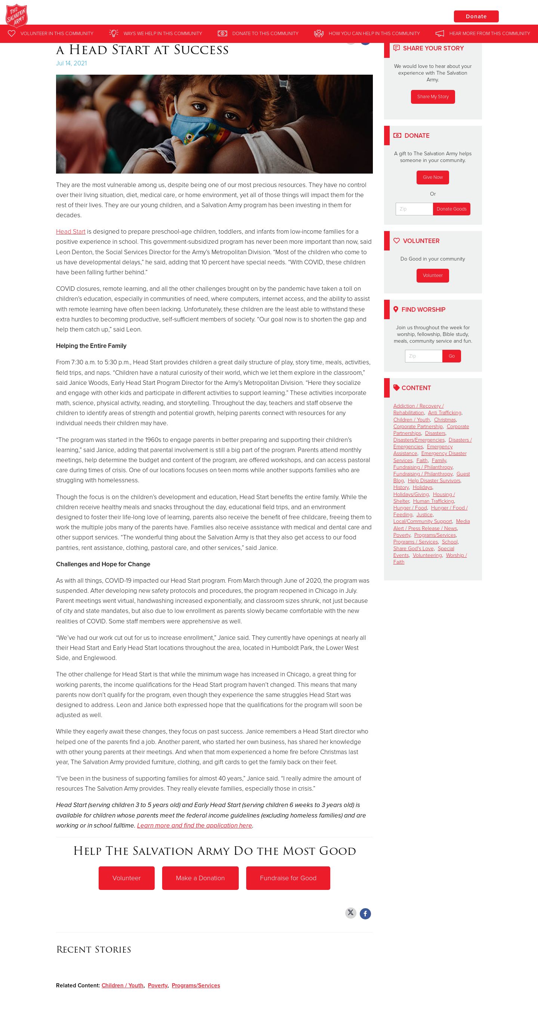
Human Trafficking (433, 501)
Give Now (433, 177)
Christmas (445, 420)
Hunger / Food (410, 508)
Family (439, 460)
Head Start (71, 232)
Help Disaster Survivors (434, 480)
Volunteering (427, 555)
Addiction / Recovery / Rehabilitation (418, 409)
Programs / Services (415, 542)
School (450, 542)
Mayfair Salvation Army (126, 17)
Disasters (435, 433)
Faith (422, 460)
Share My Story (433, 97)
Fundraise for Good (288, 878)
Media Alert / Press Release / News (431, 524)
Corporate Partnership (418, 426)
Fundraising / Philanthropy (422, 467)
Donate (476, 16)
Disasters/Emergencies (419, 440)
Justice (425, 514)
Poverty (157, 985)
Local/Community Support (422, 521)
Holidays (422, 487)
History (401, 487)
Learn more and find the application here (194, 825)
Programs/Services (196, 985)
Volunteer (126, 878)
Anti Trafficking (444, 412)
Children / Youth (122, 985)
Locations (420, 16)
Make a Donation (200, 878)
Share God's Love (413, 548)
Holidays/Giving (411, 494)
